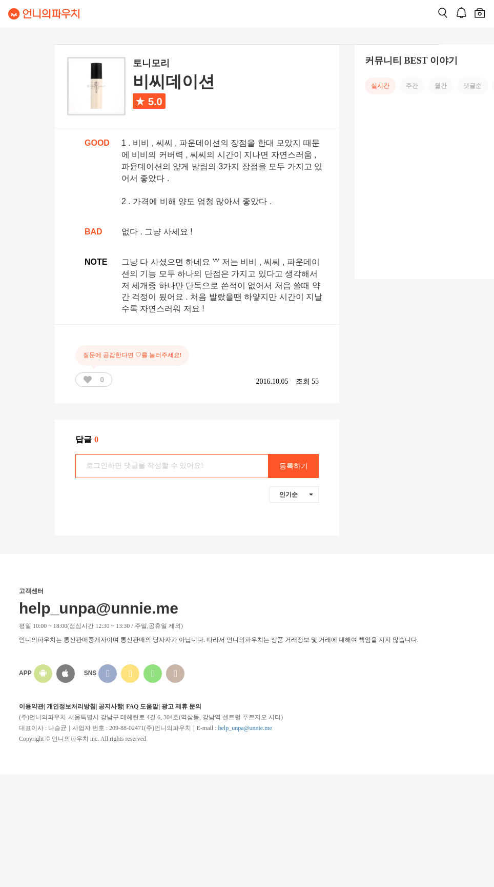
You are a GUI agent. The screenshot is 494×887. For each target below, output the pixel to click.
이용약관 (31, 706)
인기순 (296, 494)
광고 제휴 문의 (181, 706)
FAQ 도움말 (142, 706)
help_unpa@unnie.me (245, 728)
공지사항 (110, 706)
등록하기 (293, 466)
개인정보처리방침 (71, 706)
